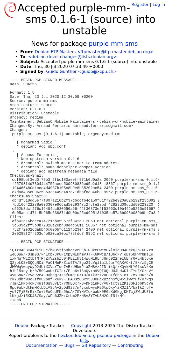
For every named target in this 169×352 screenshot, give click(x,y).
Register (140, 4)
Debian (22, 325)
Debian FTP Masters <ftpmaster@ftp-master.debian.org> (94, 51)
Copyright (81, 325)
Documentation (42, 345)
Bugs (69, 345)
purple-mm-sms (113, 43)
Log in (159, 4)
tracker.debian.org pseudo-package (94, 335)
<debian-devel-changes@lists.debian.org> (72, 56)
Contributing (131, 345)
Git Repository (96, 345)
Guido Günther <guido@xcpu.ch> (81, 71)
